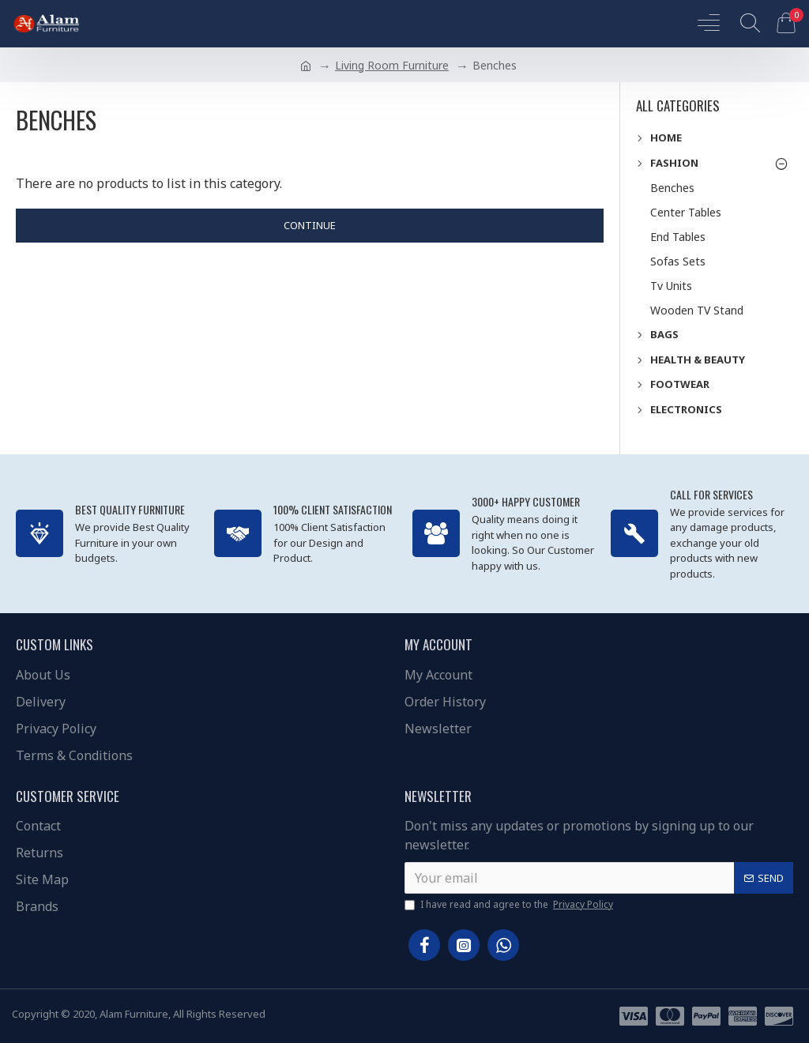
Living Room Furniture (392, 65)
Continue (310, 225)
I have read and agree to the (509, 905)
